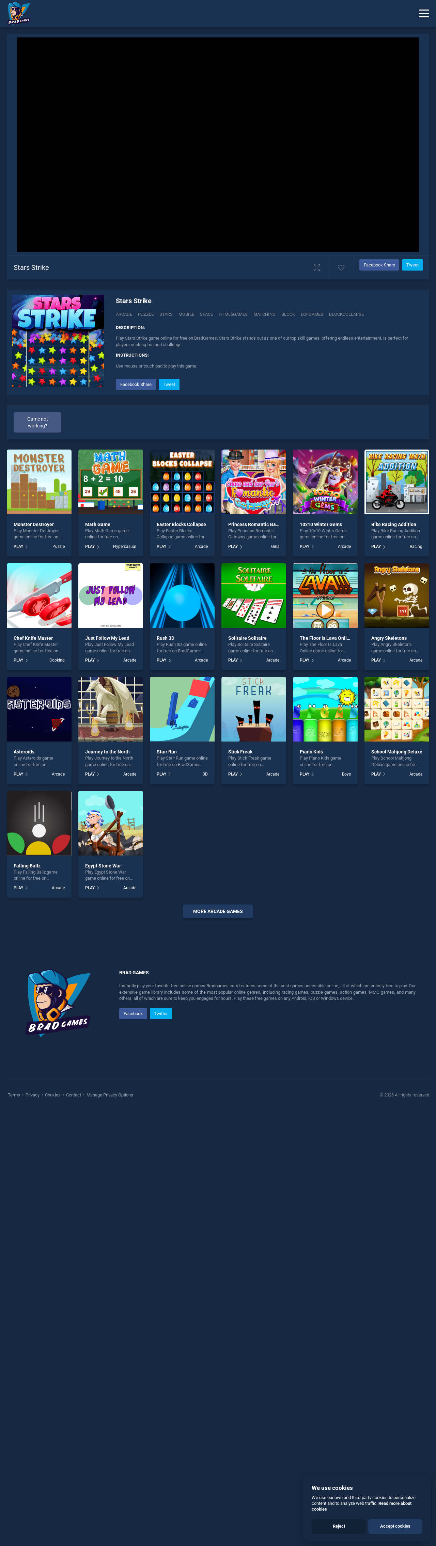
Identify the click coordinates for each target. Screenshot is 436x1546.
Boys (346, 774)
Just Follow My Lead (107, 638)
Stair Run (167, 751)
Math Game (97, 524)
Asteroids (24, 751)
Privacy (33, 1299)
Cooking (57, 660)
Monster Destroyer (34, 524)
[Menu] (424, 14)
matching (264, 314)
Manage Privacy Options (109, 1299)
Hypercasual (124, 546)
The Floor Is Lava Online (326, 638)
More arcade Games (218, 911)
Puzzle (146, 314)
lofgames (312, 314)
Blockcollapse (346, 314)
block (288, 314)
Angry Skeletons (389, 638)
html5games (233, 314)
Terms (14, 1299)
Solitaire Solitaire (247, 638)
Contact (73, 1299)
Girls (275, 546)
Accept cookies (395, 1526)
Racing (416, 546)
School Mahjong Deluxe (396, 751)
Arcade (124, 314)
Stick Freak (240, 751)
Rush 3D (165, 638)
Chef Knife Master (33, 638)
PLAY (18, 546)
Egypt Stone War (103, 865)
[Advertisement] (218, 1027)
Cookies (53, 1299)
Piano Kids (311, 751)
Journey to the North (107, 751)
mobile (186, 314)
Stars (166, 314)
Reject (339, 1526)
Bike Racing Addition (393, 524)
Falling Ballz (27, 865)
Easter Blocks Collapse (181, 524)
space (206, 314)
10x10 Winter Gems (321, 524)
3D (205, 774)
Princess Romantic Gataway (258, 524)
